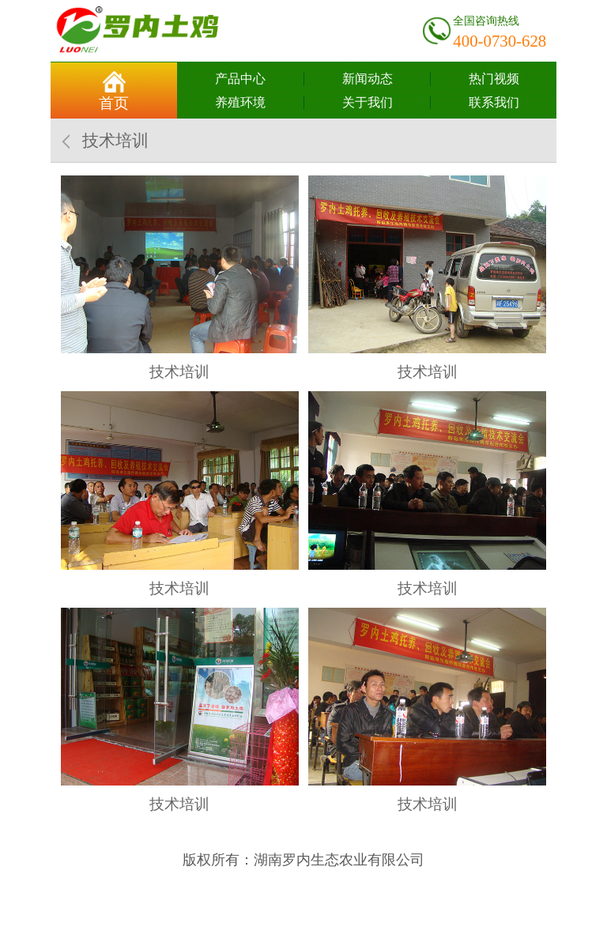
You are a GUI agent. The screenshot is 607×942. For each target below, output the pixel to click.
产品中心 (240, 78)
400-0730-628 (499, 41)
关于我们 (367, 102)
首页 (114, 103)
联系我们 (494, 102)
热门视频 (494, 78)
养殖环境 (240, 102)
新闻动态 (367, 78)
